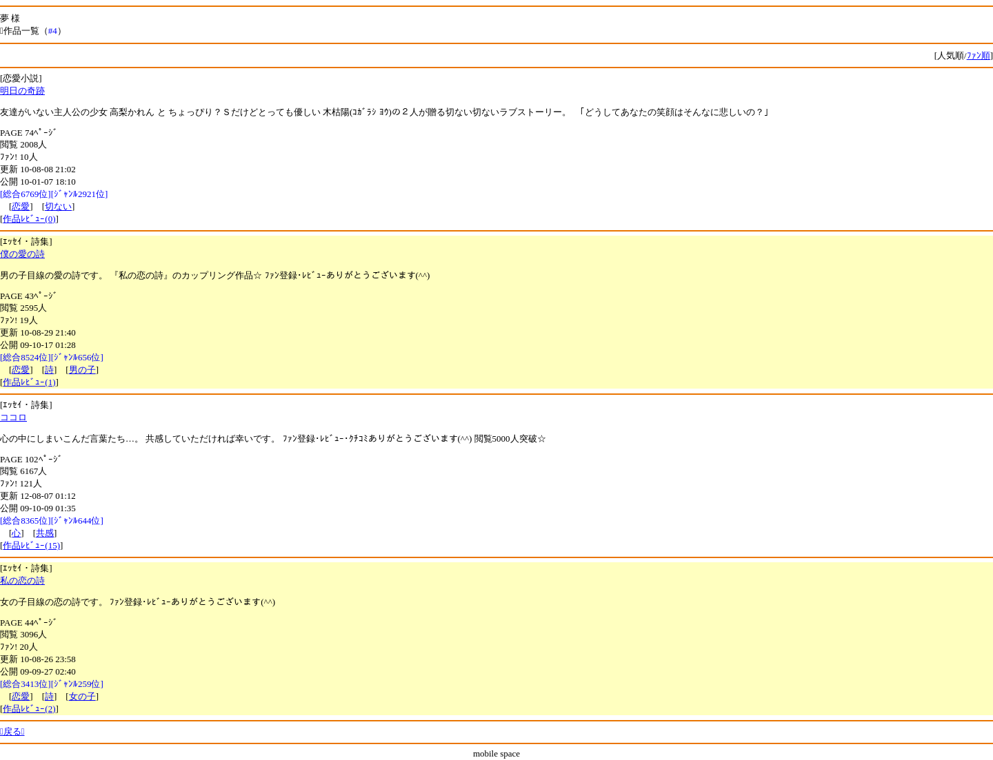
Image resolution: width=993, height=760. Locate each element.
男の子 (82, 369)
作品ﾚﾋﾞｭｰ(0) (29, 219)
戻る (12, 731)
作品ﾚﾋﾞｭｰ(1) (29, 382)
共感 (45, 533)
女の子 (82, 696)
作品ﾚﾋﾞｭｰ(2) (29, 708)
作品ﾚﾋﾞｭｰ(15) (31, 545)
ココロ (13, 417)
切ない (58, 206)
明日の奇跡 (22, 90)
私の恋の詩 (22, 580)
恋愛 (21, 206)
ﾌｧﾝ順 (978, 55)
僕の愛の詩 (22, 254)
